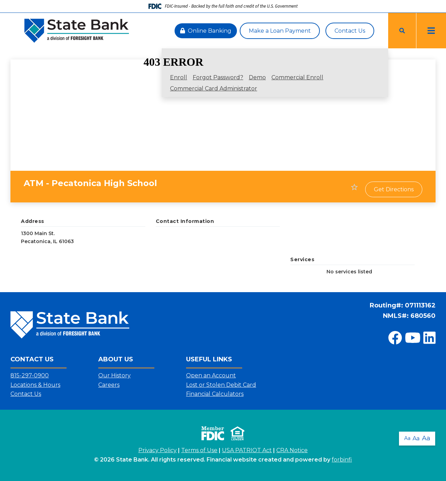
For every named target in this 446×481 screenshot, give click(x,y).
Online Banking (205, 30)
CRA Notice (292, 450)
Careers (109, 385)
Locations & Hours (35, 385)
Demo (257, 77)
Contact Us (349, 30)
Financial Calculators (215, 394)
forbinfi (342, 459)
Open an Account (211, 375)
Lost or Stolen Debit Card (221, 385)
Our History (114, 375)
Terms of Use (199, 450)
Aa (407, 437)
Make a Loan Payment (280, 30)
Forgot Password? (218, 77)
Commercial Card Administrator (213, 88)
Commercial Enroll (297, 77)
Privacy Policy (157, 450)
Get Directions (394, 189)
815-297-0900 (29, 375)
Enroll (178, 77)
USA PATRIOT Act (247, 450)
